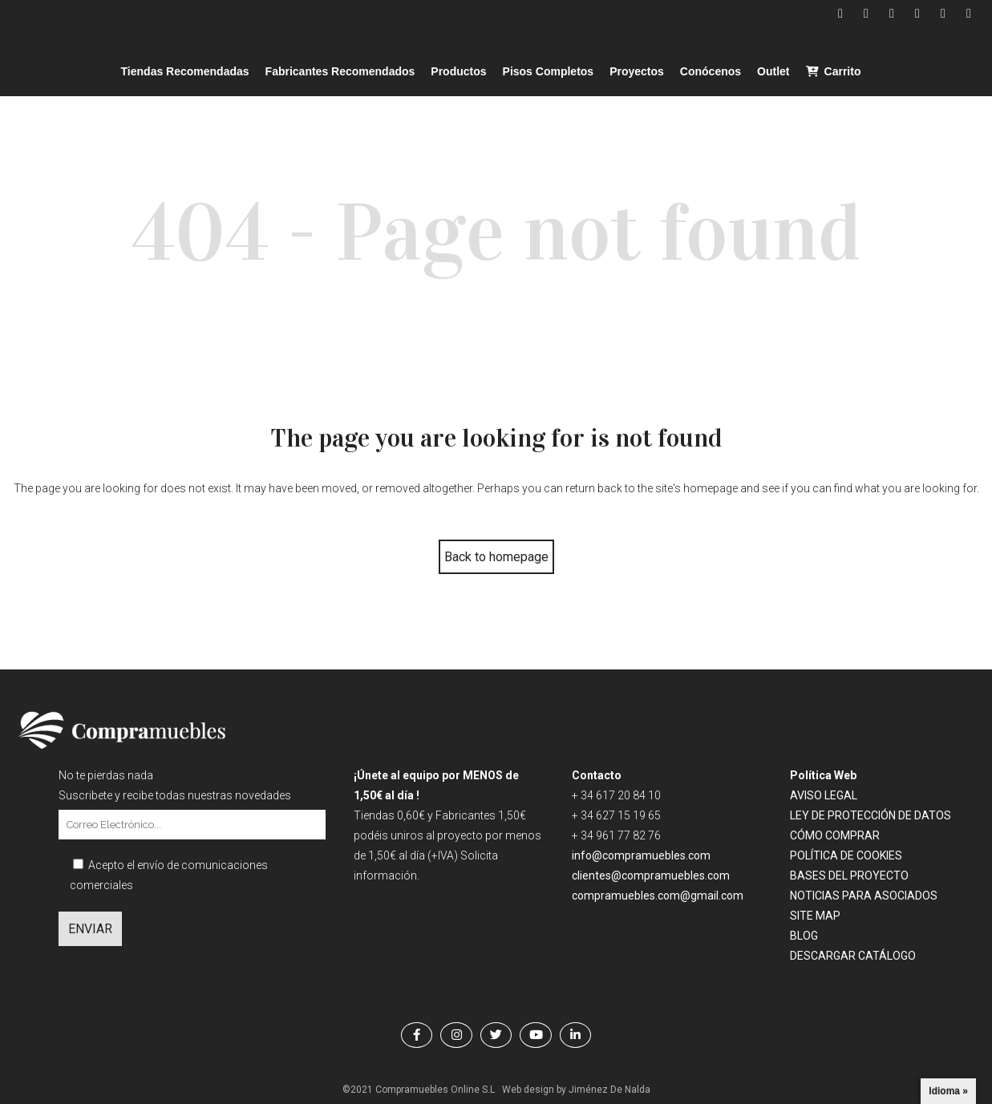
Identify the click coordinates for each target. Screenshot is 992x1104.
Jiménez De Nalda (609, 1089)
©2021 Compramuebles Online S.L (418, 1089)
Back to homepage (496, 556)
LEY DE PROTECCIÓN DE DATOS (870, 815)
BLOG (804, 935)
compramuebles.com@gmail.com (657, 895)
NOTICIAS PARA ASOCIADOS (863, 895)
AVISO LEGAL (823, 795)
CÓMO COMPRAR (835, 835)
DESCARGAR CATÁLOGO (853, 955)
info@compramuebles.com (641, 855)
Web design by (534, 1089)
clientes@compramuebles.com (652, 875)
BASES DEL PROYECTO (849, 875)
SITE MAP (815, 915)
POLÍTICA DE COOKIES (846, 855)
